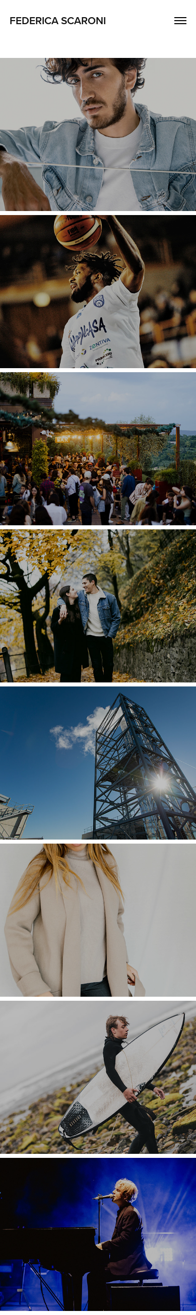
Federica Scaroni (58, 20)
